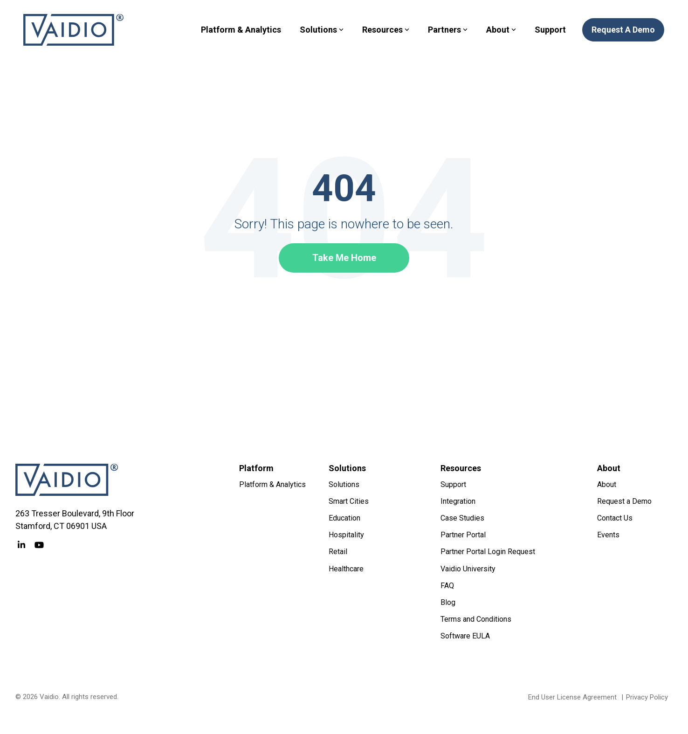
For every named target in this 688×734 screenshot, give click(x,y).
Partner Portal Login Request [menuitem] (487, 551)
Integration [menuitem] (457, 501)
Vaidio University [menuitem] (467, 568)
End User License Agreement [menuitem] (572, 697)
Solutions (322, 29)
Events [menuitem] (608, 534)
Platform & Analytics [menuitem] (272, 484)
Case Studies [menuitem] (462, 518)
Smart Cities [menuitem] (349, 501)
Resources (385, 29)
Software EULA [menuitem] (465, 635)
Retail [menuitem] (338, 551)
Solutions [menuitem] (344, 484)
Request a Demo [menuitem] (624, 501)
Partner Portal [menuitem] (463, 534)
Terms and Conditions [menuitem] (475, 619)
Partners (448, 29)
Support (550, 29)
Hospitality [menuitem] (346, 534)
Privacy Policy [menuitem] (647, 697)
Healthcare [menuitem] (346, 568)
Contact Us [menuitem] (615, 518)
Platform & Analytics (241, 29)
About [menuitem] (606, 484)
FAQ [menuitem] (447, 585)
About (501, 29)
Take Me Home (344, 257)
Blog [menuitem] (447, 602)
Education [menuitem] (344, 518)
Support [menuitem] (453, 484)
